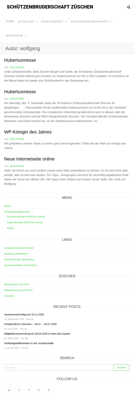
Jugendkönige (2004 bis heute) (25, 222)
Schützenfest (52, 21)
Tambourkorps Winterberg (19, 259)
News (7, 205)
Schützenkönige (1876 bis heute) (26, 216)
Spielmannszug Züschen (18, 290)
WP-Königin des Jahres (28, 132)
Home (10, 21)
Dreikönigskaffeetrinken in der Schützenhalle (29, 343)
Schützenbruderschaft (90, 21)
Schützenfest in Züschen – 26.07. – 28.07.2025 (30, 324)
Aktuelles (26, 21)
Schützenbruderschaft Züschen (50, 7)
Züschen (9, 295)
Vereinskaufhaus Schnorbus (20, 265)
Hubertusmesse (20, 60)
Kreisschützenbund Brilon (19, 247)
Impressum (14, 35)
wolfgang (17, 67)
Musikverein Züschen (16, 284)
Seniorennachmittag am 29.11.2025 (24, 314)
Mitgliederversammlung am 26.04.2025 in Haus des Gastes (37, 333)
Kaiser (10, 228)
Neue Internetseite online (29, 159)
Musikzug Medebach (16, 253)
